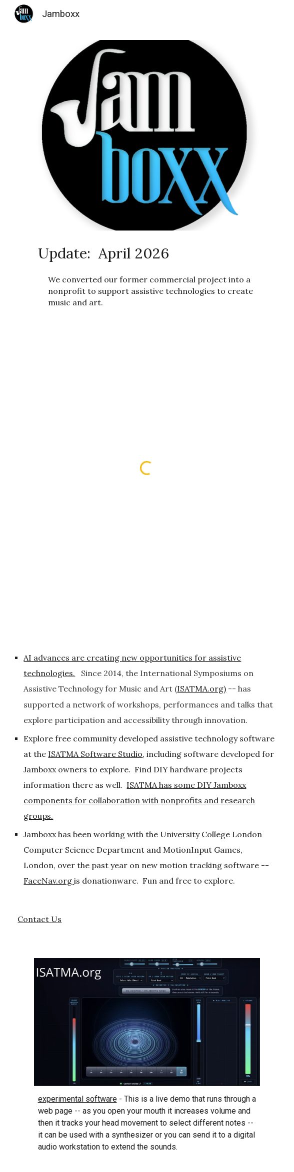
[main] (147, 276)
